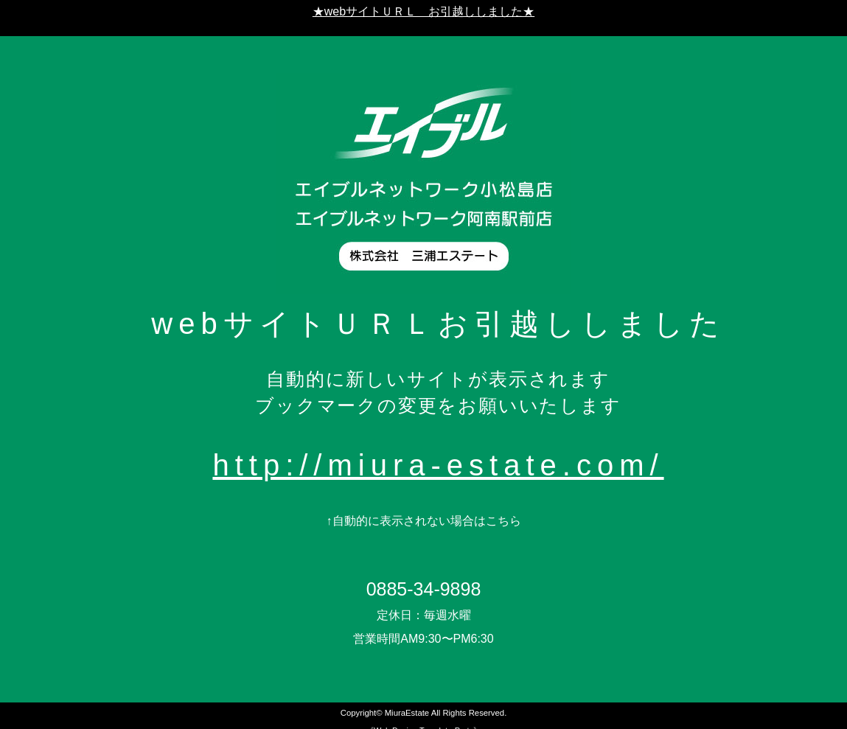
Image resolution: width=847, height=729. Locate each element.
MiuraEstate (407, 712)
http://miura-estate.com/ (437, 465)
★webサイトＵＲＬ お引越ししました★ (423, 11)
